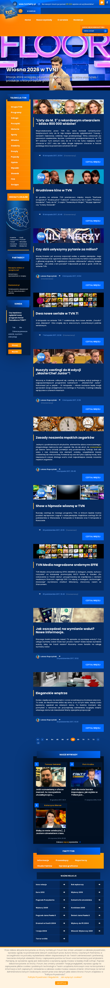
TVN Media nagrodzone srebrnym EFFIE (67, 565)
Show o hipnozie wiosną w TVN (60, 506)
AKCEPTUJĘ (61, 983)
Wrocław (21, 242)
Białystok (21, 246)
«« (38, 739)
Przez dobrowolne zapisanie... (93, 35)
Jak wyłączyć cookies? (71, 977)
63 (47, 739)
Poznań (21, 240)
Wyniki (15, 352)
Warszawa (12, 240)
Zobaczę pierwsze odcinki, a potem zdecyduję (17, 334)
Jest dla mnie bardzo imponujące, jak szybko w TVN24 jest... (84, 792)
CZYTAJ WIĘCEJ (93, 162)
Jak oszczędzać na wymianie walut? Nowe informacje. (65, 630)
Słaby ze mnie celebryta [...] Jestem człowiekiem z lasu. (50, 832)
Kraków (12, 238)
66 (62, 739)
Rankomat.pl (14, 285)
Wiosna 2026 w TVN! (32, 69)
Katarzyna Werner (53, 805)
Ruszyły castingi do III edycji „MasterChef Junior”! (58, 371)
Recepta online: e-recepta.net (16, 269)
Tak (12, 327)
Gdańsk (12, 246)
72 (93, 739)
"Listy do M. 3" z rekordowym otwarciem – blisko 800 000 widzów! (68, 122)
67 (68, 739)
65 (57, 739)
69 (78, 739)
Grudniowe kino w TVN (54, 190)
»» (38, 743)
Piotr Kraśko (88, 764)
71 (88, 739)
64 (52, 739)
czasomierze (95, 447)
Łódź (21, 238)
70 (83, 739)
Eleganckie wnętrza (51, 693)
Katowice (21, 244)
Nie (19, 327)
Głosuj (15, 345)
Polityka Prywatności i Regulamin (43, 977)
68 (73, 739)
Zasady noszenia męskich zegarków (65, 437)
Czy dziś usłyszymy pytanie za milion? (67, 249)
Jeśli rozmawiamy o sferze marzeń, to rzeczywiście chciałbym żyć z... (50, 792)
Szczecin (12, 244)
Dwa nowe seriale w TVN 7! (57, 313)
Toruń (12, 242)
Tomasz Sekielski (53, 764)
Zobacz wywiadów (67, 842)
